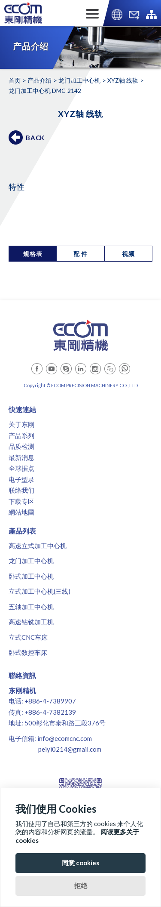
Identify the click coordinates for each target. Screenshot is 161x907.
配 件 (80, 253)
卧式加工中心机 (31, 576)
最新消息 (21, 457)
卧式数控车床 (28, 652)
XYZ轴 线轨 (122, 80)
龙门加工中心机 (79, 80)
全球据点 (21, 468)
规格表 (32, 253)
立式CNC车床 (28, 637)
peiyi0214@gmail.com (69, 749)
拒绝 (80, 885)
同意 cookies (80, 863)
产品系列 (21, 435)
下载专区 (21, 501)
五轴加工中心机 (31, 607)
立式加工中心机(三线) (39, 591)
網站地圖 (21, 512)
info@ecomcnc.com (64, 738)
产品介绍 (39, 80)
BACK (35, 138)
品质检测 (21, 446)
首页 (15, 80)
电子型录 (21, 479)
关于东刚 (21, 424)
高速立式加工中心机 (38, 545)
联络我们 (21, 490)
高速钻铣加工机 (31, 622)
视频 (128, 253)
